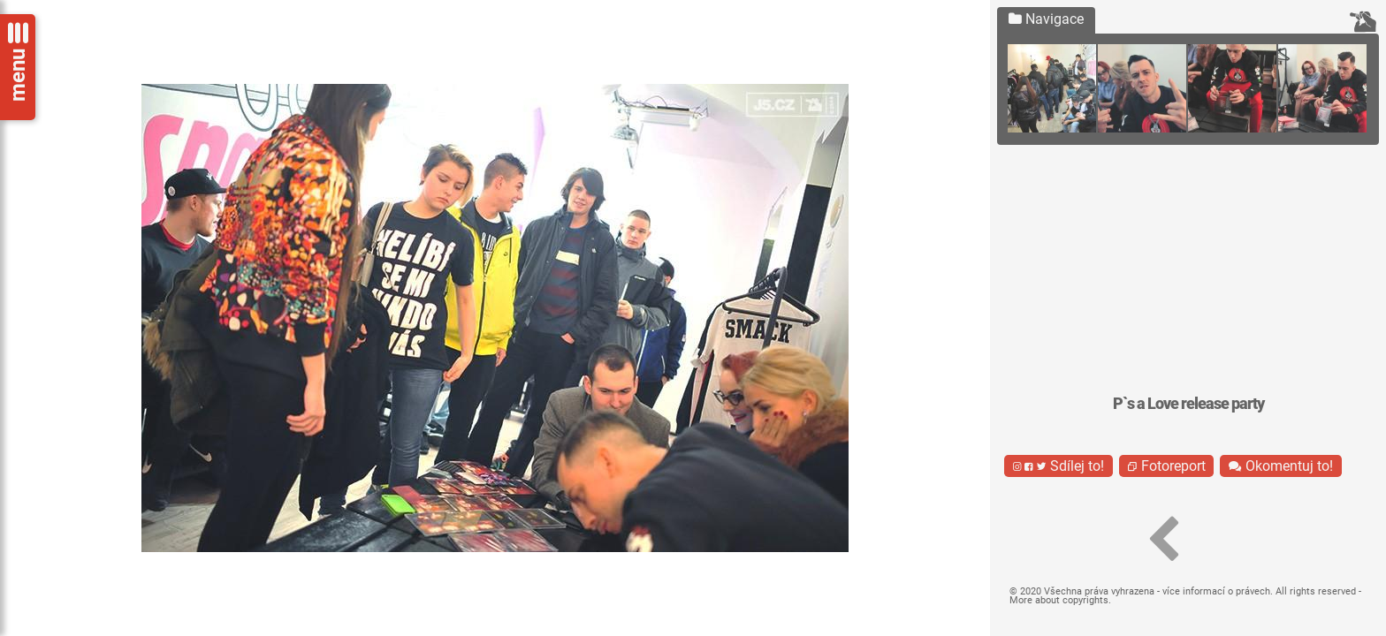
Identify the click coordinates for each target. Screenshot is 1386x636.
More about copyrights (1058, 600)
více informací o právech (1216, 591)
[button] (1163, 539)
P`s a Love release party (1188, 404)
